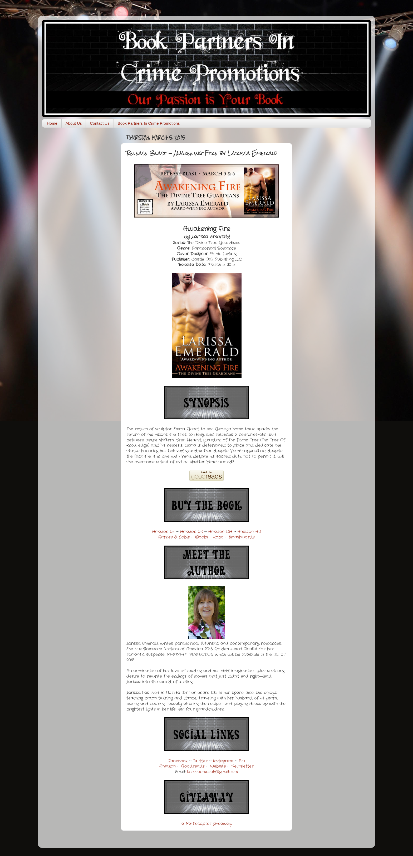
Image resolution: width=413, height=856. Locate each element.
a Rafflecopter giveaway (206, 824)
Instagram (223, 761)
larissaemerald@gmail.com (212, 772)
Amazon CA (220, 532)
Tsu (241, 761)
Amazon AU (249, 532)
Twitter (200, 761)
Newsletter (242, 766)
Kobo (218, 537)
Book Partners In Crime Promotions (149, 123)
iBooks (201, 537)
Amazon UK (191, 532)
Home (52, 123)
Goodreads (193, 766)
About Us (74, 123)
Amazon (167, 766)
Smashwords (242, 537)
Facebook (178, 761)
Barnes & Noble (174, 537)
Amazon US (163, 532)
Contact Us (99, 123)
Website (218, 766)
